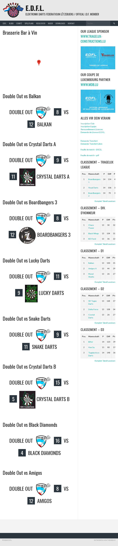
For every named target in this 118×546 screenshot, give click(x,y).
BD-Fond (92, 239)
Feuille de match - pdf (90, 155)
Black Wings (93, 233)
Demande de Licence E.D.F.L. (93, 132)
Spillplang (29, 23)
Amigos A (92, 268)
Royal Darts (93, 187)
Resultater (40, 23)
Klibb (11, 23)
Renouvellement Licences (92, 129)
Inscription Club (87, 123)
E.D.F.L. (35, 8)
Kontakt (71, 23)
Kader (50, 23)
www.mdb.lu (89, 84)
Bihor (90, 342)
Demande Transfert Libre (91, 144)
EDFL (4, 23)
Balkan (91, 263)
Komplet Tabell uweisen (105, 201)
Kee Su (91, 347)
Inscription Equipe (88, 126)
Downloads (60, 23)
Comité (19, 23)
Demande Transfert (89, 141)
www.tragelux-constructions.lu (93, 39)
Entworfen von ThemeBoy (105, 540)
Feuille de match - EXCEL (91, 149)
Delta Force (93, 309)
